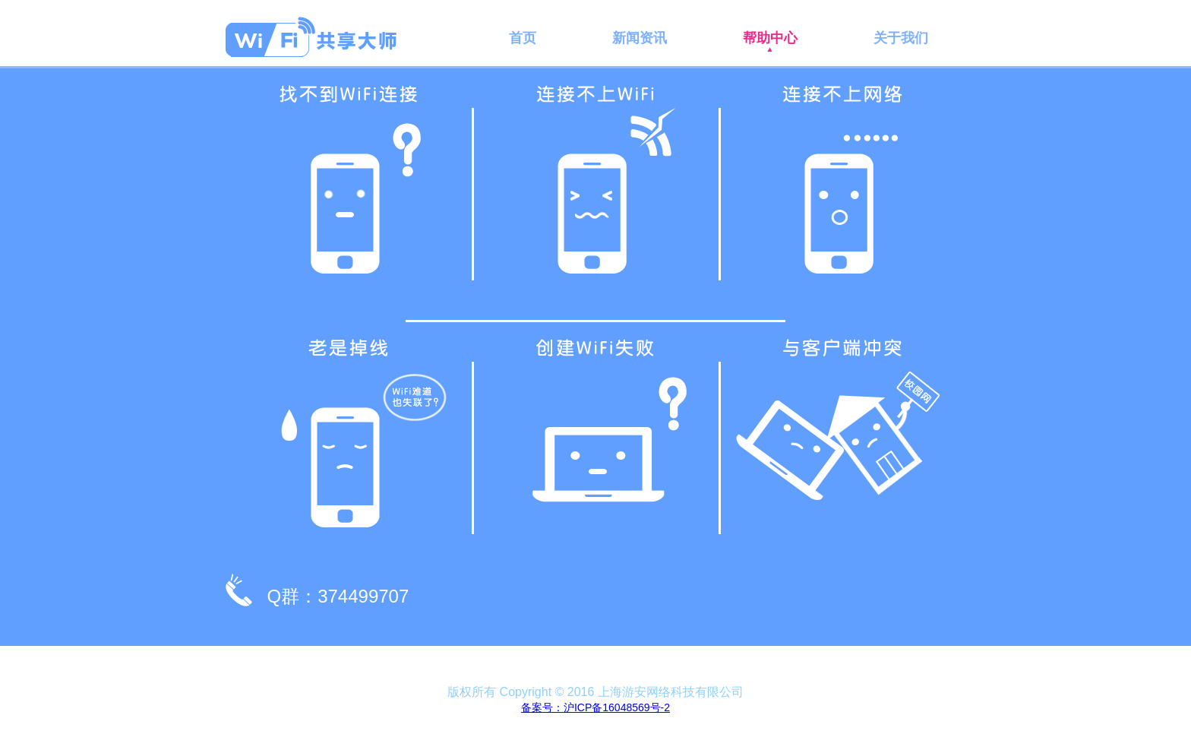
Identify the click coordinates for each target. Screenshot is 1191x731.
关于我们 (901, 38)
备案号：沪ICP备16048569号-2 (595, 707)
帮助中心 (770, 38)
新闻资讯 (639, 38)
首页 (522, 38)
